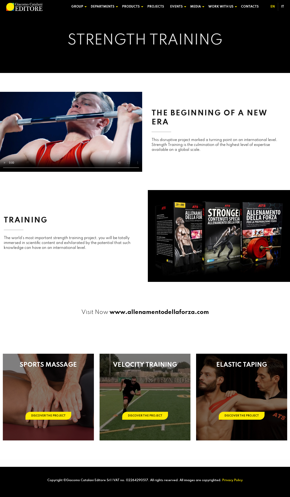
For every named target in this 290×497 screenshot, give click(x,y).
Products (131, 6)
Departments (102, 6)
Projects (155, 6)
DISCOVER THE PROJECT (48, 415)
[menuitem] (78, 7)
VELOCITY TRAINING (145, 365)
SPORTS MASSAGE (48, 365)
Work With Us (220, 6)
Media (195, 6)
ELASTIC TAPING (241, 365)
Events (176, 6)
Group (77, 6)
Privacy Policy (232, 480)
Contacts (250, 6)
